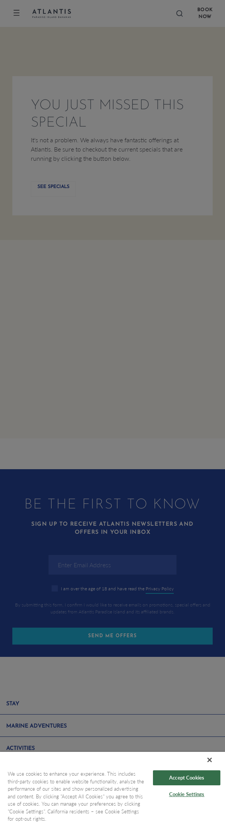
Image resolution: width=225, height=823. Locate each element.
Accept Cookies (186, 778)
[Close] (209, 760)
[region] (112, 787)
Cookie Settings (187, 794)
